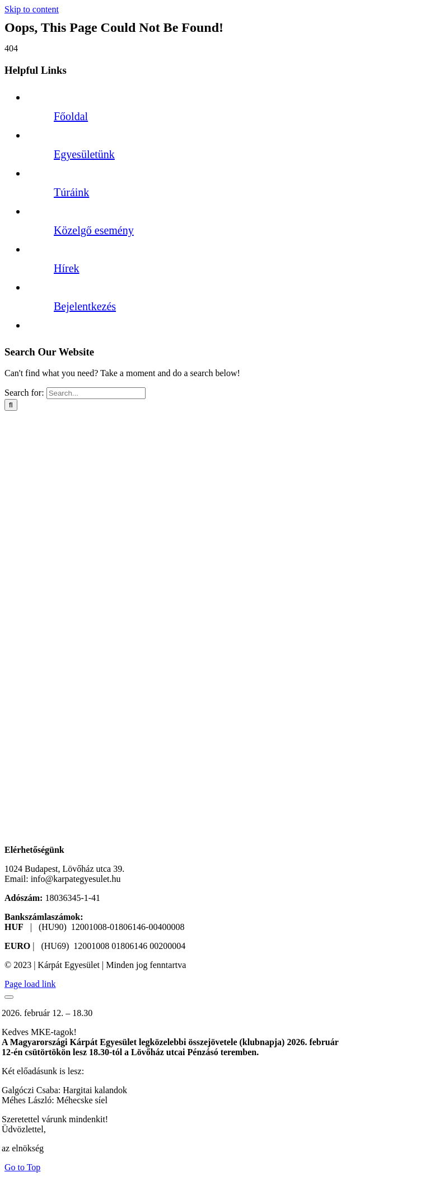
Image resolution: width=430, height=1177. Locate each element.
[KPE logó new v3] (81, 839)
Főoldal (71, 116)
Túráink (71, 192)
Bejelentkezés (85, 306)
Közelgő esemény (94, 230)
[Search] (10, 405)
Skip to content (31, 9)
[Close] (8, 997)
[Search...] (96, 393)
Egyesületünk (84, 154)
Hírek (67, 268)
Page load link (30, 984)
